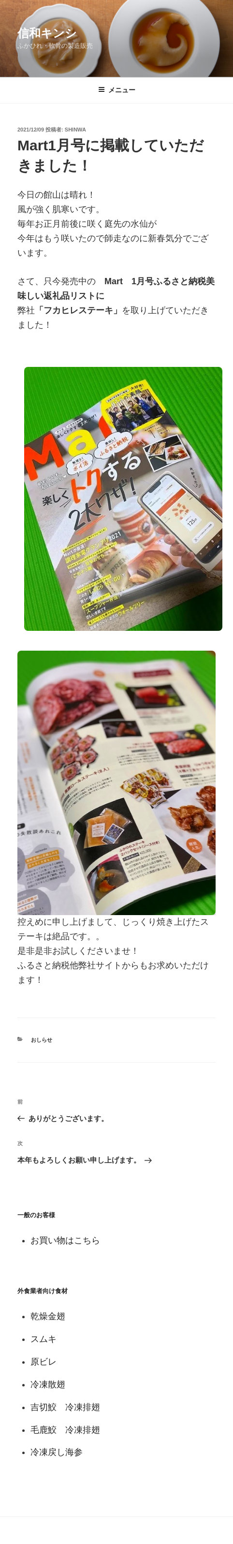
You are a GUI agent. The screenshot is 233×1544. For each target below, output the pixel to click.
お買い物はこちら (65, 1240)
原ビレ (43, 1362)
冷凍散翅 (47, 1384)
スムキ (43, 1339)
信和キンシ (47, 33)
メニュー (116, 90)
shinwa (75, 129)
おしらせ (41, 1040)
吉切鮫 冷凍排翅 (65, 1407)
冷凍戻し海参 (56, 1452)
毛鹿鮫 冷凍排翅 (65, 1430)
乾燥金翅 (47, 1316)
